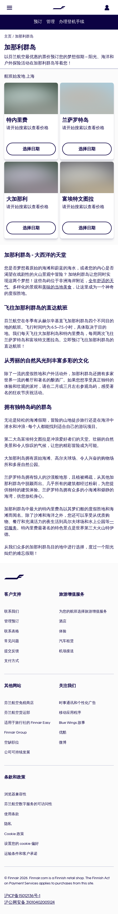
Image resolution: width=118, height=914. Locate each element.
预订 (38, 21)
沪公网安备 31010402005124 (29, 902)
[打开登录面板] (107, 7)
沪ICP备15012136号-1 (22, 895)
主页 (8, 36)
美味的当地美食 (57, 287)
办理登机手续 (71, 21)
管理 (50, 21)
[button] (9, 7)
